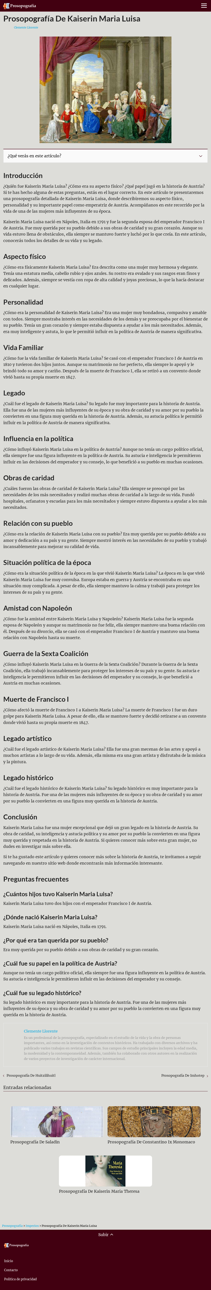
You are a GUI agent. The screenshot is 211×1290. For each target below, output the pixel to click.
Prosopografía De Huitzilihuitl (31, 1075)
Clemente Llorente (26, 27)
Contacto (11, 1270)
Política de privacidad (20, 1279)
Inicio (8, 1261)
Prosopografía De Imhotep (182, 1075)
